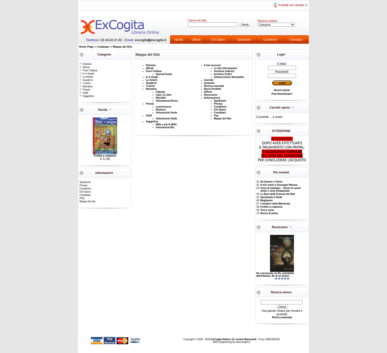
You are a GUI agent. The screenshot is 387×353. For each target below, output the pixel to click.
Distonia (85, 64)
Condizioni (270, 39)
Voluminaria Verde (166, 112)
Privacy (83, 185)
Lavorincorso (163, 106)
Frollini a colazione (105, 155)
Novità (178, 39)
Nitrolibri (161, 97)
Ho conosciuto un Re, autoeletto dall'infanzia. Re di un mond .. (275, 274)
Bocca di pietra (269, 213)
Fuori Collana (88, 70)
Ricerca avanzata (214, 86)
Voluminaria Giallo (166, 118)
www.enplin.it (243, 342)
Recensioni (210, 94)
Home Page (86, 46)
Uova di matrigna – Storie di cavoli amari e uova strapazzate (280, 189)
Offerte (196, 39)
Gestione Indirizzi (224, 71)
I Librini (85, 83)
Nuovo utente (282, 90)
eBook (84, 67)
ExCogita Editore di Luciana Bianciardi (234, 339)
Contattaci (296, 39)
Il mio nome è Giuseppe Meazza (278, 185)
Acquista (209, 83)
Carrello (208, 80)
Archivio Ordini (223, 74)
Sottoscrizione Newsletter (229, 77)
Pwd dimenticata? (281, 94)
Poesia (84, 89)
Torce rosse (267, 210)
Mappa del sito (87, 201)
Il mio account (212, 65)
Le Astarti (86, 76)
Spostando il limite (271, 197)
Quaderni (86, 80)
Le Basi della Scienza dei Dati (277, 194)
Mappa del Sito (122, 46)
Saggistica (86, 96)
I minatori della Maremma (275, 203)
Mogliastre (266, 200)
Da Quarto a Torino (271, 181)
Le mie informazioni (225, 68)
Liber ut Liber (164, 94)
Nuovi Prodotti (212, 89)
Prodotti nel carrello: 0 (292, 5)
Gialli (83, 93)
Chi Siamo (218, 39)
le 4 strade (86, 73)
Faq (216, 115)
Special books (164, 74)
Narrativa (86, 86)
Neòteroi (161, 109)
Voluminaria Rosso (167, 100)
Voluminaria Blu (165, 127)
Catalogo (103, 46)
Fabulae (160, 92)
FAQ (81, 198)
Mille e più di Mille (166, 124)
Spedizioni (244, 39)
